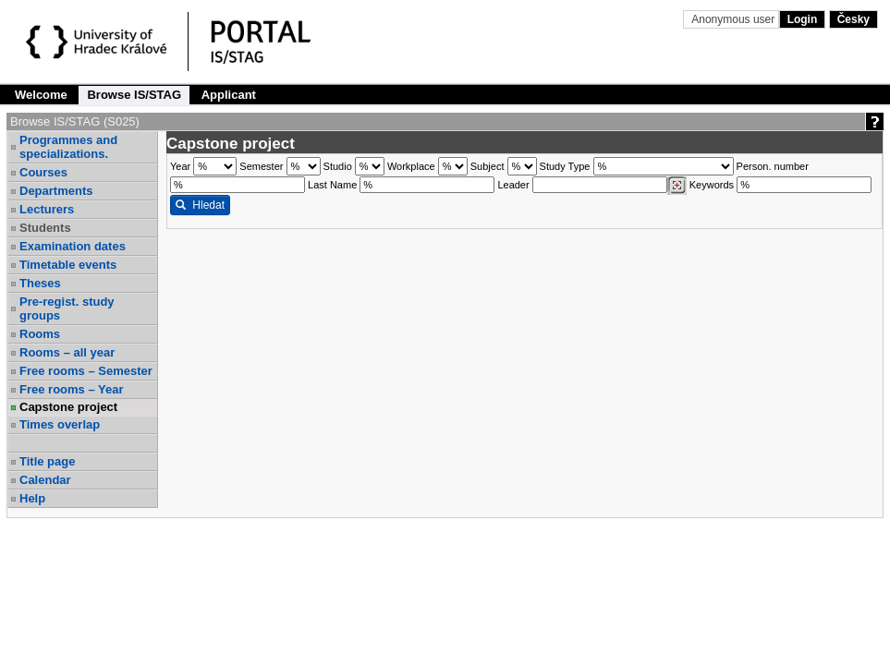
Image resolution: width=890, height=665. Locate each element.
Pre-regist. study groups (67, 308)
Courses (43, 172)
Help (32, 498)
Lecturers (46, 209)
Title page (47, 461)
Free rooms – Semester (85, 371)
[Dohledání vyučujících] (677, 185)
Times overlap (59, 424)
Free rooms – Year (71, 389)
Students (45, 228)
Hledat (200, 205)
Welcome (41, 95)
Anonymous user (734, 19)
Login (802, 19)
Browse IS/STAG (134, 95)
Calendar (45, 480)
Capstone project (68, 407)
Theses (40, 283)
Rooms (39, 334)
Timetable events (67, 265)
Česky (853, 19)
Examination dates (72, 246)
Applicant (228, 95)
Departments (55, 191)
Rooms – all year (67, 352)
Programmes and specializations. (68, 147)
